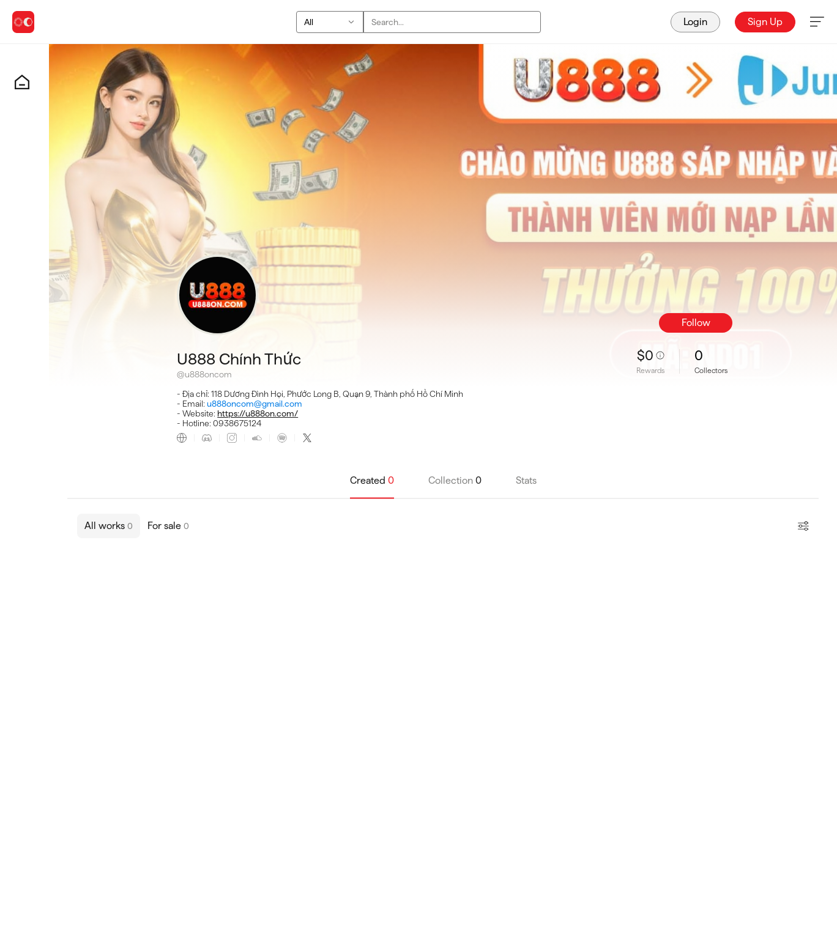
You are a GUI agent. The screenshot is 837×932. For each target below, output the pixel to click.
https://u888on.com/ (257, 413)
